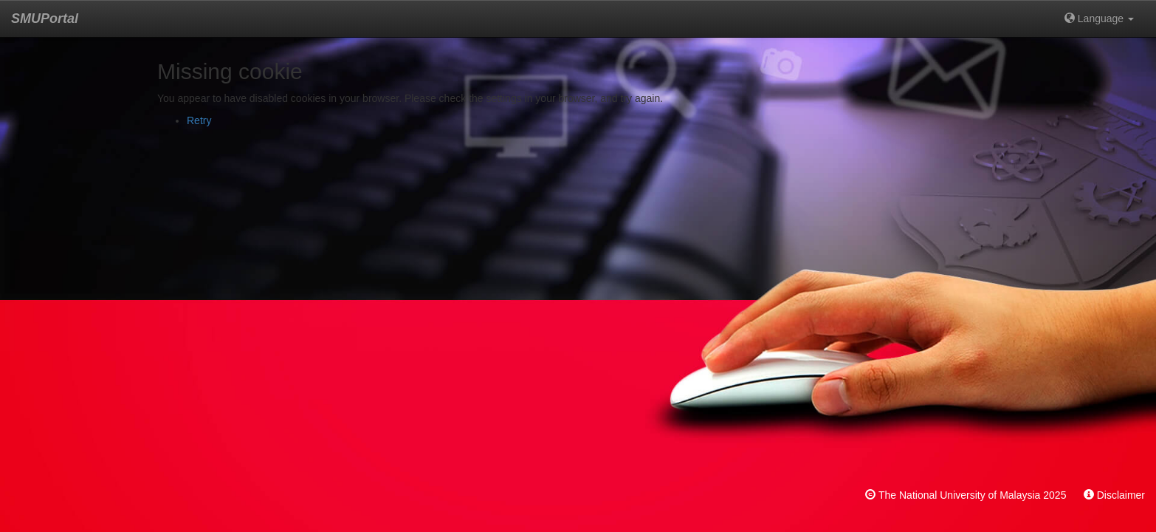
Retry (199, 120)
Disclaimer (1121, 495)
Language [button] (1099, 18)
